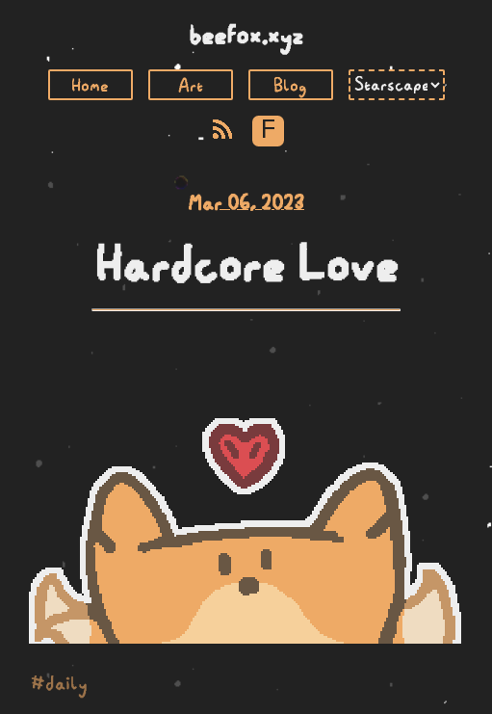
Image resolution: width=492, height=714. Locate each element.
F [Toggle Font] (268, 131)
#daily (59, 683)
